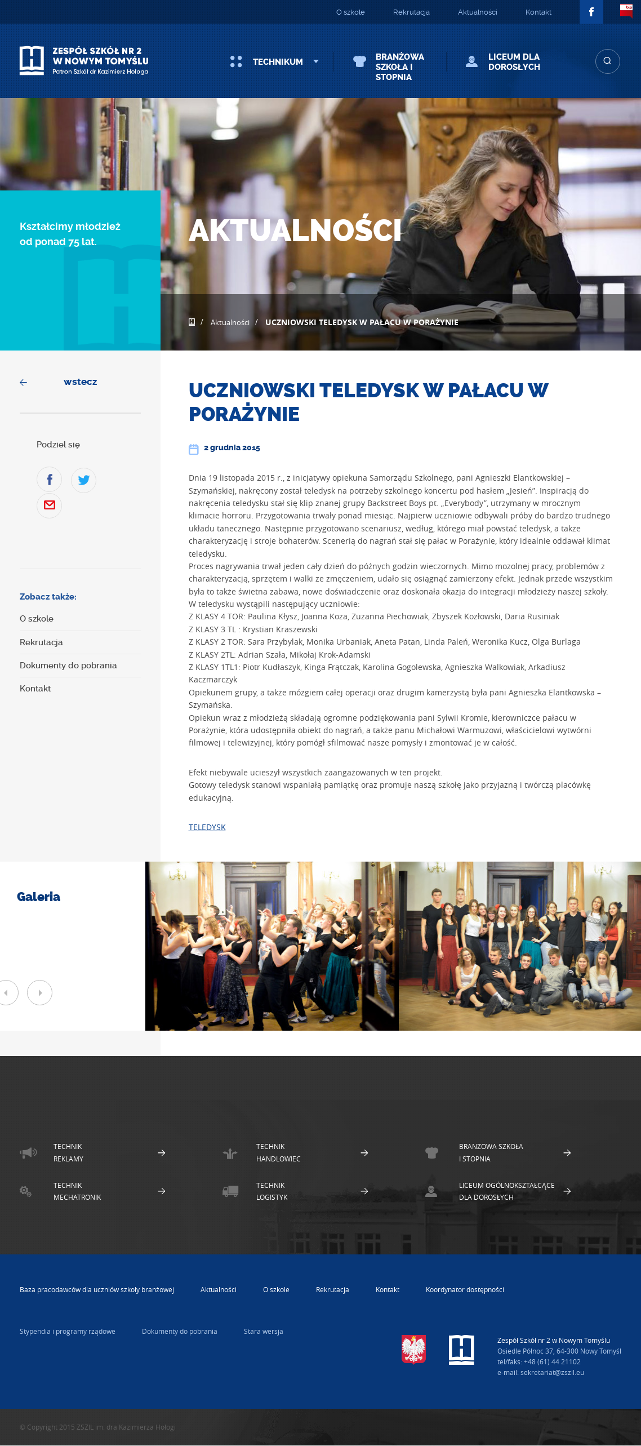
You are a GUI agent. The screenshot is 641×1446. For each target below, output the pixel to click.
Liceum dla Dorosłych (514, 62)
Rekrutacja (411, 12)
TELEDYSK (207, 827)
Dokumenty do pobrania (68, 665)
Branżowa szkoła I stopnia (400, 67)
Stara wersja (263, 1331)
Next (39, 992)
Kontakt (538, 12)
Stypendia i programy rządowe (67, 1331)
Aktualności (477, 12)
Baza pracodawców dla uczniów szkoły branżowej (97, 1289)
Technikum (278, 62)
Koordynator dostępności (465, 1289)
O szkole (350, 12)
